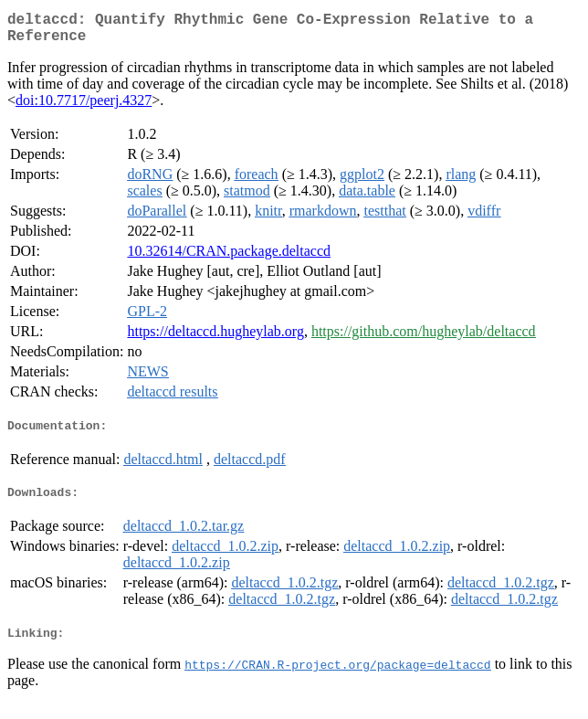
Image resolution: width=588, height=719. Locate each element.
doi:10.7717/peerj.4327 (84, 107)
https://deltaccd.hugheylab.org (215, 338)
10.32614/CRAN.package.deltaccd (229, 258)
